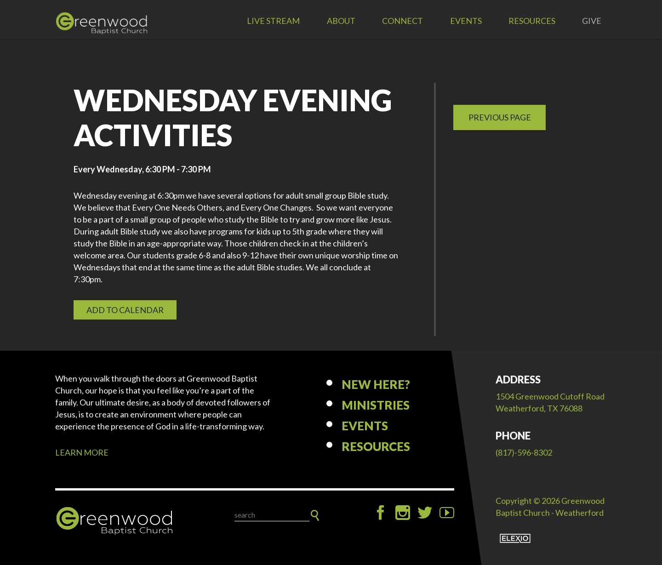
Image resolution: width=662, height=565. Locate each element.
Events (466, 21)
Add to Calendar (125, 310)
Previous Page (499, 117)
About (341, 21)
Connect (402, 21)
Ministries (376, 405)
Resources (531, 21)
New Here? (376, 384)
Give (591, 21)
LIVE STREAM (273, 21)
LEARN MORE (81, 452)
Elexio (515, 538)
